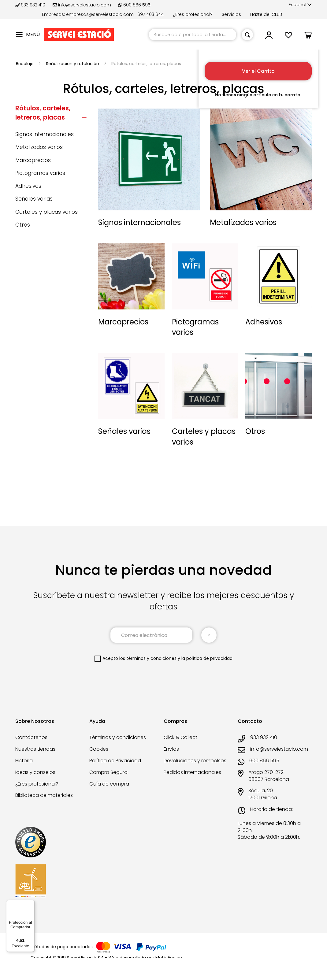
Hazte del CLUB (266, 14)
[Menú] (31, 903)
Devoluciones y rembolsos (195, 760)
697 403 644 (150, 14)
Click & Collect (180, 737)
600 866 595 (134, 5)
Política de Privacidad (115, 760)
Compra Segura (108, 772)
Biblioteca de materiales (44, 795)
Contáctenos (31, 737)
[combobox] (192, 34)
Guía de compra (109, 783)
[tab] (51, 114)
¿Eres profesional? (193, 14)
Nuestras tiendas (35, 749)
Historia (24, 760)
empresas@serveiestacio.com (100, 14)
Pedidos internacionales (192, 772)
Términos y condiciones (117, 737)
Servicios (231, 14)
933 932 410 (30, 5)
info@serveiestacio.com (82, 5)
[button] (300, 5)
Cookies (98, 749)
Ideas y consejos (35, 772)
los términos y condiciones (148, 658)
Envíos (171, 749)
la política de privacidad (206, 658)
